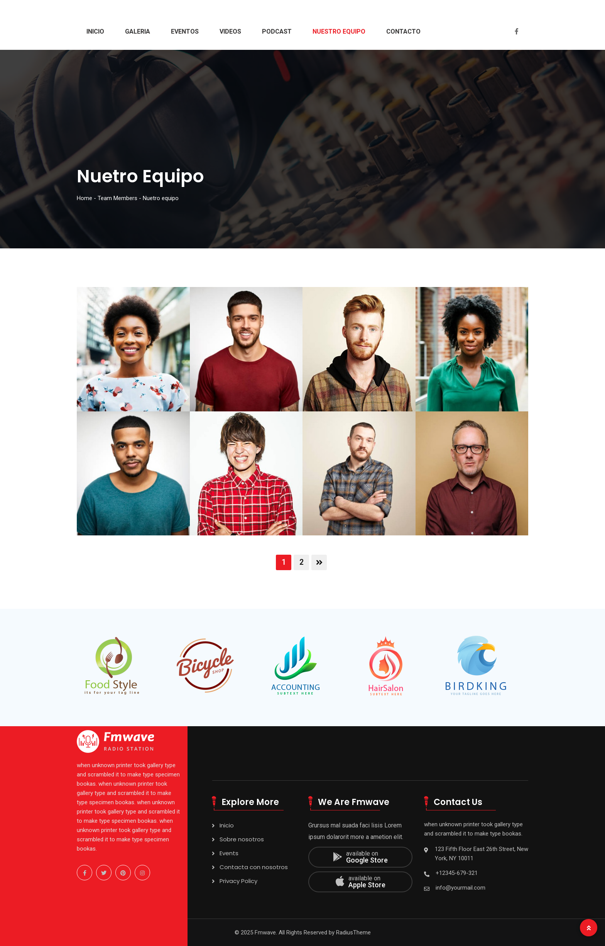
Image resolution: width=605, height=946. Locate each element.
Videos (230, 31)
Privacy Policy (238, 881)
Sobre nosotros (242, 839)
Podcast (277, 31)
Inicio (95, 31)
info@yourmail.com (460, 887)
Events (229, 853)
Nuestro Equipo (339, 31)
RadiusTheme (353, 932)
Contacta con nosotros (254, 867)
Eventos (185, 31)
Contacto (403, 31)
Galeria (137, 31)
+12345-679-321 (457, 873)
